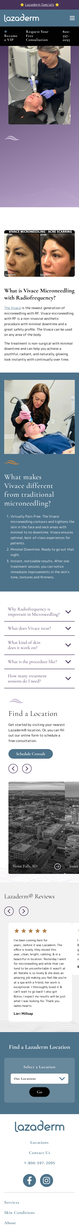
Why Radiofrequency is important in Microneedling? (34, 611)
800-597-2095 (66, 35)
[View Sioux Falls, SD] (57, 866)
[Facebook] (29, 1180)
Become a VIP (10, 37)
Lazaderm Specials (39, 4)
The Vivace (12, 308)
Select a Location (39, 1066)
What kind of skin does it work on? (24, 645)
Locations (39, 1142)
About (10, 1222)
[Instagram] (46, 1180)
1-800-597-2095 (39, 1163)
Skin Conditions (19, 1212)
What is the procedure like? (32, 661)
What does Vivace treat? (29, 628)
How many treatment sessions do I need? (27, 678)
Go (39, 1092)
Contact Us (39, 1152)
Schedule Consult (30, 753)
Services (11, 1202)
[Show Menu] (72, 18)
